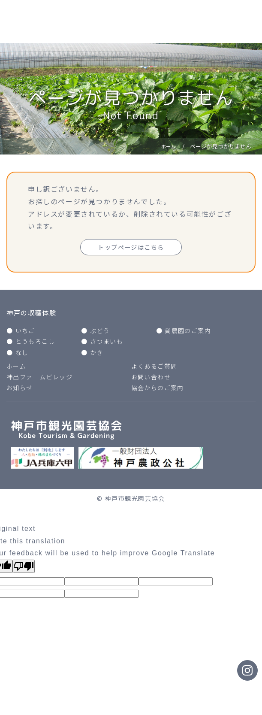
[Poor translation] (23, 568)
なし (22, 354)
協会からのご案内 (158, 389)
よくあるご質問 (154, 368)
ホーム (16, 368)
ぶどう (100, 332)
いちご (25, 332)
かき (96, 354)
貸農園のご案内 (188, 332)
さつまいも (106, 343)
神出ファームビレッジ (39, 379)
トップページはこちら (131, 247)
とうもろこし (35, 343)
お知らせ (19, 389)
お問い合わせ (151, 379)
